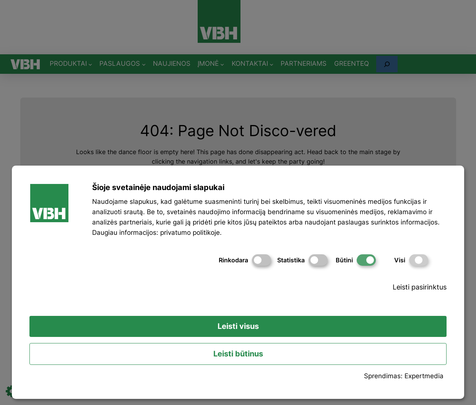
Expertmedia (424, 376)
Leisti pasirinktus (420, 287)
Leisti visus (238, 326)
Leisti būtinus (238, 353)
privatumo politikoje (190, 232)
